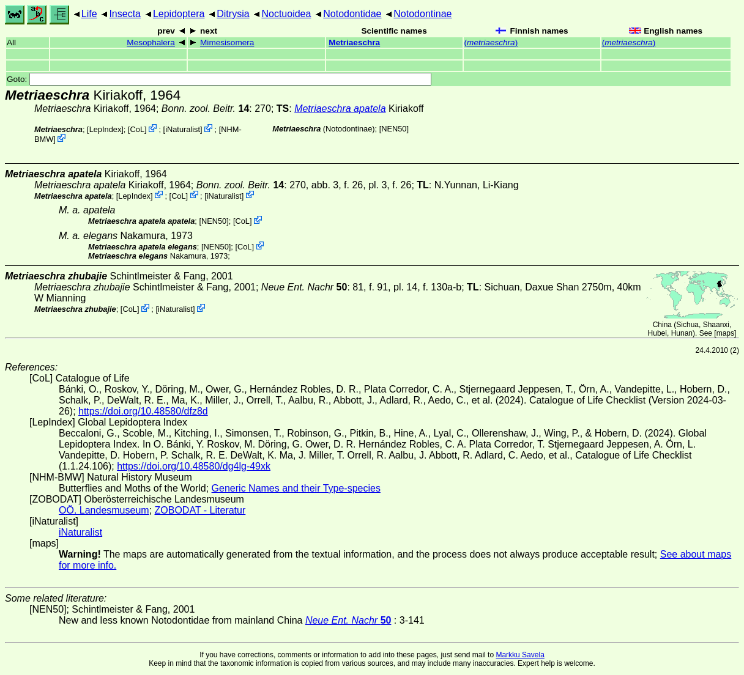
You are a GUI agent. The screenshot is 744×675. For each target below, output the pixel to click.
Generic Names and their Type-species (296, 488)
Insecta (125, 14)
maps (725, 333)
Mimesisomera (227, 42)
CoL (137, 129)
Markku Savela (520, 655)
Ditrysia (233, 14)
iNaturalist (182, 129)
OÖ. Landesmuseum (104, 510)
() (491, 42)
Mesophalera (151, 42)
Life (89, 14)
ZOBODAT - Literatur (200, 510)
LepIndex (105, 129)
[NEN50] (394, 128)
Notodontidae (352, 14)
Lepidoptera (179, 14)
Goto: (219, 79)
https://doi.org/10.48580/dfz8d (143, 411)
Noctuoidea (286, 14)
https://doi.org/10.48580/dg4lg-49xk (193, 466)
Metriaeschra (354, 42)
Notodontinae (422, 14)
